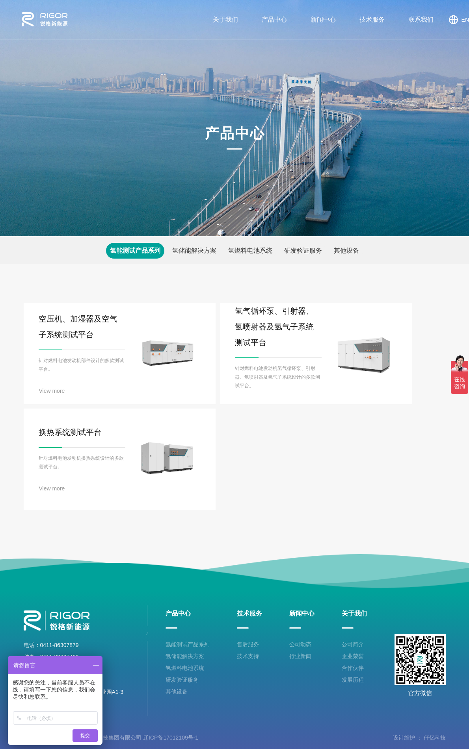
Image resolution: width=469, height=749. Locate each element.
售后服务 (248, 644)
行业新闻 (300, 656)
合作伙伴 (353, 668)
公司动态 (300, 644)
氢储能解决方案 (194, 250)
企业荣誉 (353, 656)
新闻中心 (323, 19)
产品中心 (274, 19)
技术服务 (372, 19)
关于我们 (225, 19)
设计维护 (404, 737)
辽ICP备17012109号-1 (170, 737)
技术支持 (248, 656)
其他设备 (346, 250)
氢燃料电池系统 (250, 250)
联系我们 (421, 19)
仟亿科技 (435, 737)
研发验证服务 (303, 250)
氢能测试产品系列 (135, 250)
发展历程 (353, 680)
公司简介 (353, 644)
